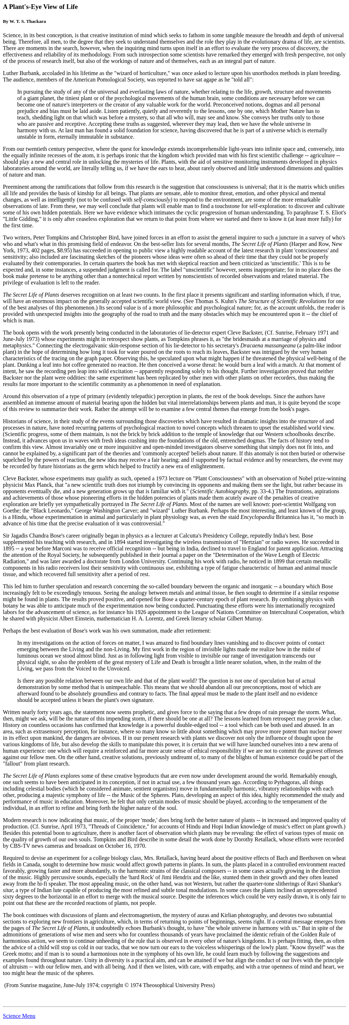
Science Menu (19, 1016)
